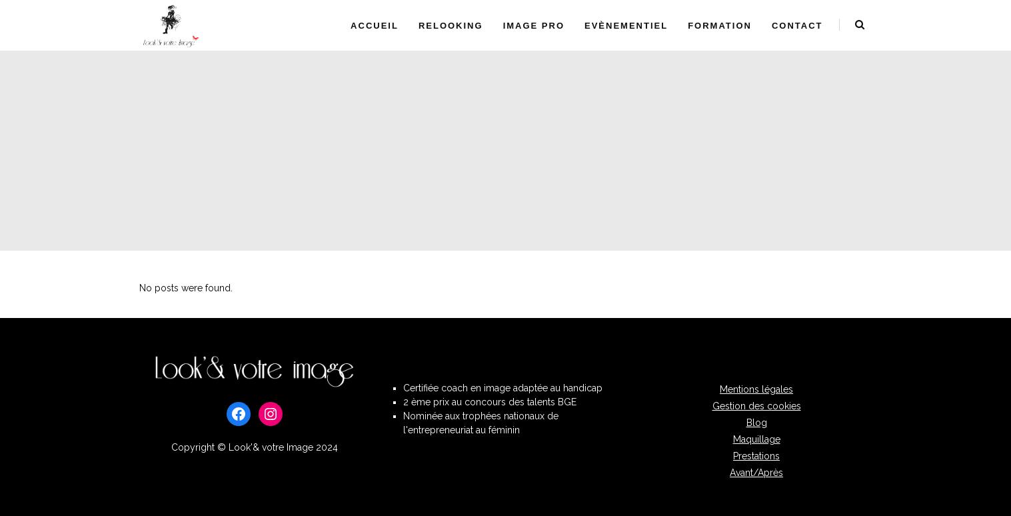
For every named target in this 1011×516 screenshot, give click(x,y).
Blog (756, 422)
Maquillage (756, 439)
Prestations (756, 456)
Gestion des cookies (756, 406)
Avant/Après (756, 472)
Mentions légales (756, 389)
